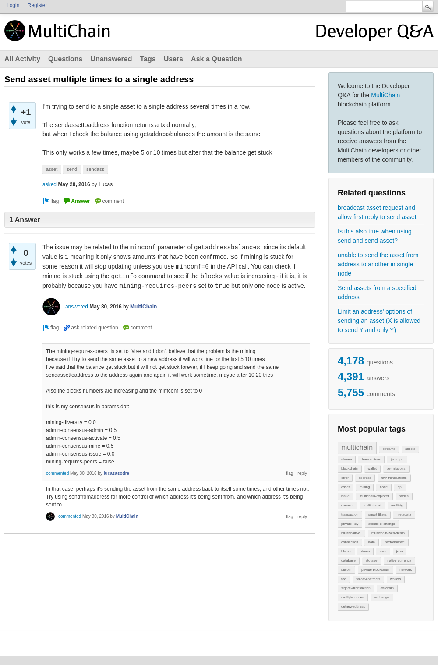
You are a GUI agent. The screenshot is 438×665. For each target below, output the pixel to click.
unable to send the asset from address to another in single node (378, 264)
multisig (397, 505)
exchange (381, 597)
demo (365, 551)
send (72, 169)
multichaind (372, 505)
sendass (95, 169)
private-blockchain (375, 570)
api (400, 487)
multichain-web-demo (388, 533)
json (399, 551)
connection (349, 542)
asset (345, 487)
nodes (404, 496)
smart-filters (377, 514)
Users (173, 59)
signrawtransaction (356, 588)
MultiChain (385, 95)
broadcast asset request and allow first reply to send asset (377, 212)
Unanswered (111, 59)
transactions (371, 459)
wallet (372, 468)
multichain (357, 447)
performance (395, 542)
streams (389, 449)
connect (347, 505)
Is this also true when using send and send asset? (375, 236)
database (348, 560)
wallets (395, 579)
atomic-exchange (381, 524)
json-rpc (397, 459)
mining (365, 487)
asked (49, 184)
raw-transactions (394, 478)
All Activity (22, 59)
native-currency (399, 560)
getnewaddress (353, 606)
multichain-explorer (374, 496)
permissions (396, 468)
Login (13, 5)
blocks (346, 551)
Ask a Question (216, 59)
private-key (349, 524)
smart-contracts (368, 579)
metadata (403, 514)
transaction (349, 514)
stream (346, 459)
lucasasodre (116, 473)
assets (410, 449)
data (371, 542)
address (365, 478)
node (384, 487)
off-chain (387, 588)
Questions (65, 59)
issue (345, 496)
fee (343, 579)
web (383, 551)
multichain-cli (351, 533)
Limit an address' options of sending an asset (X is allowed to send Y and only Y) (379, 320)
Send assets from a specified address (377, 292)
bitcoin (346, 570)
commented (57, 473)
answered (76, 307)
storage (372, 560)
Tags (147, 59)
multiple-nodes (352, 597)
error (345, 478)
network (405, 570)
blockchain (349, 468)
